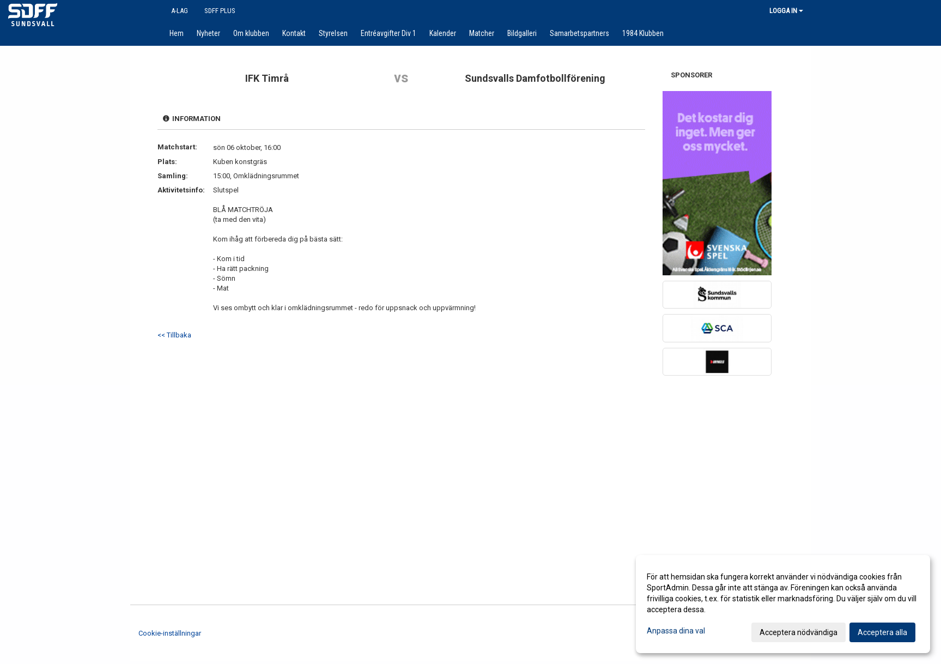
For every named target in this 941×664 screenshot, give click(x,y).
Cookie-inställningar (169, 633)
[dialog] (783, 604)
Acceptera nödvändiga (798, 632)
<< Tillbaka (174, 335)
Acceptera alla (882, 632)
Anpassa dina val (676, 630)
